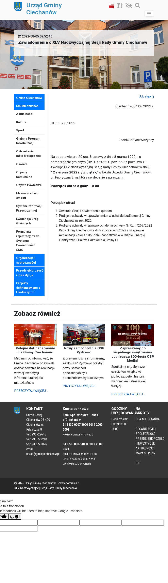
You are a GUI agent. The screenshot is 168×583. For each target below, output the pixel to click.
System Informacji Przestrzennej (29, 208)
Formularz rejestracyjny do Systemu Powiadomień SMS (27, 241)
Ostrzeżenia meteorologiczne (28, 154)
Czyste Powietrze (29, 185)
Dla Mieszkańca (27, 106)
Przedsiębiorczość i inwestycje (29, 273)
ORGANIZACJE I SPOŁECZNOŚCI (146, 431)
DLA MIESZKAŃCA (148, 419)
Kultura (21, 122)
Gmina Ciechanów (29, 98)
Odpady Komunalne (24, 174)
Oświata (21, 164)
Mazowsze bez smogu (27, 195)
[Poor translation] (14, 516)
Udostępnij (146, 96)
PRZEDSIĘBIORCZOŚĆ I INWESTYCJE (150, 441)
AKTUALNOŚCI (145, 448)
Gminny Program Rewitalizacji (28, 141)
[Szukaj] (136, 6)
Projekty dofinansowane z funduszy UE (28, 287)
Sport (20, 130)
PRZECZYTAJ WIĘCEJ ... (31, 391)
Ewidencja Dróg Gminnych (27, 221)
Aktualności (24, 114)
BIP (138, 463)
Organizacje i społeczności (26, 260)
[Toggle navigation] (149, 14)
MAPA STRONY (145, 453)
